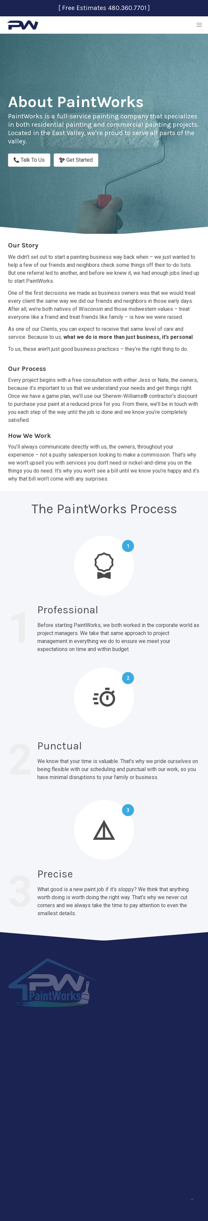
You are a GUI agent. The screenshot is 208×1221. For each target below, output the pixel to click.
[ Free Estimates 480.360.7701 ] (104, 8)
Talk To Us (29, 160)
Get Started (76, 160)
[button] (199, 25)
